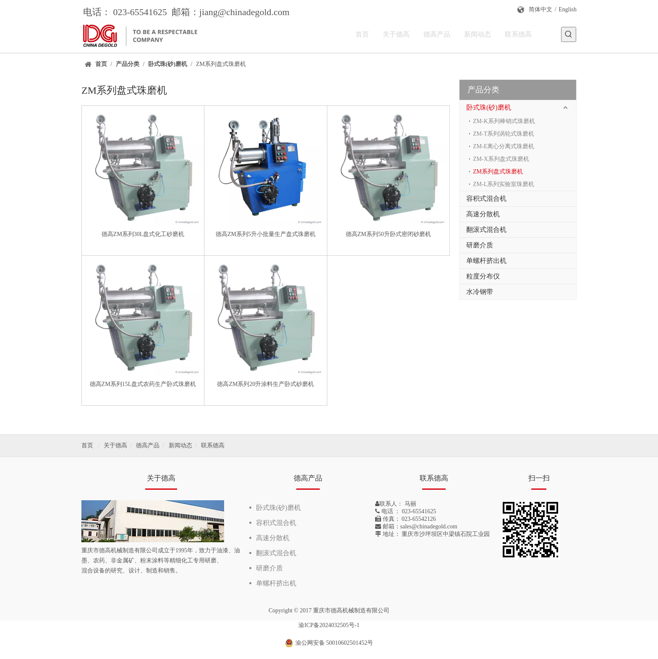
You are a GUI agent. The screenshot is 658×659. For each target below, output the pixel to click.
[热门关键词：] (568, 34)
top (640, 622)
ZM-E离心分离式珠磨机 (503, 146)
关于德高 (115, 445)
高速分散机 (483, 214)
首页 (87, 445)
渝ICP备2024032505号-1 (328, 625)
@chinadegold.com (254, 12)
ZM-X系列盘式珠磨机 (501, 159)
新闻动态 (180, 445)
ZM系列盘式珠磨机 (498, 171)
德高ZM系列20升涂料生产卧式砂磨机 (265, 384)
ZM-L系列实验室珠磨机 (503, 184)
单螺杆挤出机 (486, 260)
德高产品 (147, 445)
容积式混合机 (486, 198)
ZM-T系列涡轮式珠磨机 (503, 134)
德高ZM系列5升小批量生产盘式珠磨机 (266, 234)
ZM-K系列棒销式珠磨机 (504, 121)
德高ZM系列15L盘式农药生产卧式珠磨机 (143, 384)
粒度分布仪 (483, 276)
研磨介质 (479, 245)
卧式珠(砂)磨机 (488, 107)
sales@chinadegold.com (428, 526)
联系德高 (213, 445)
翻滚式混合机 (486, 229)
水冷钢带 (479, 291)
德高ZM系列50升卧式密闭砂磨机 (388, 234)
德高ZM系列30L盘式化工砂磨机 (143, 234)
